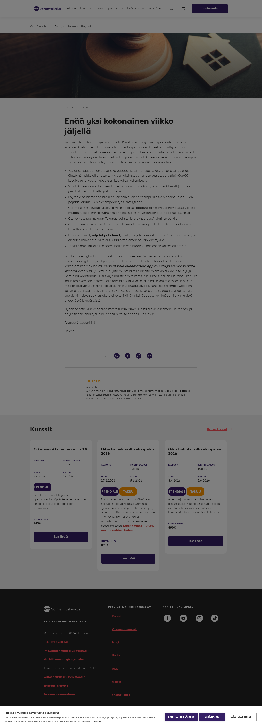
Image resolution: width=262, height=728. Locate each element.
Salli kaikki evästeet (181, 717)
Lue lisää (96, 721)
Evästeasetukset (241, 717)
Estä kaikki (212, 717)
